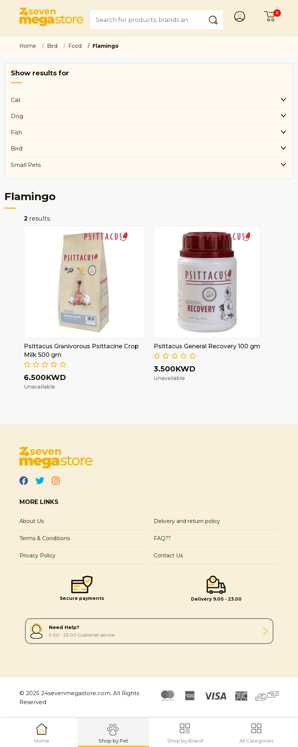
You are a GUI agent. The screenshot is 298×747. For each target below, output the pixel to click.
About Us (31, 521)
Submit (215, 19)
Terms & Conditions (44, 538)
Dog (17, 115)
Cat (16, 99)
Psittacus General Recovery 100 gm (207, 346)
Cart (271, 16)
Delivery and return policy (187, 521)
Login (241, 16)
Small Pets (26, 164)
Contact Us (168, 555)
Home (27, 46)
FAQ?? (162, 538)
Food (75, 46)
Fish (16, 132)
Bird (52, 46)
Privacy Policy (37, 555)
